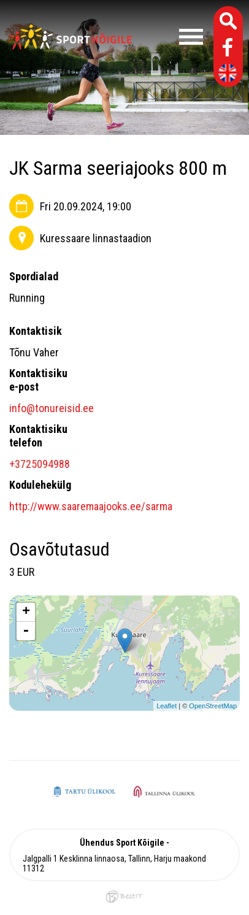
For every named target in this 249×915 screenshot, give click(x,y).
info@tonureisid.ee (51, 408)
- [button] (25, 631)
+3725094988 (39, 464)
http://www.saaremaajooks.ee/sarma (90, 506)
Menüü (170, 37)
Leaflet (166, 706)
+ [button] (26, 612)
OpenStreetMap (213, 706)
